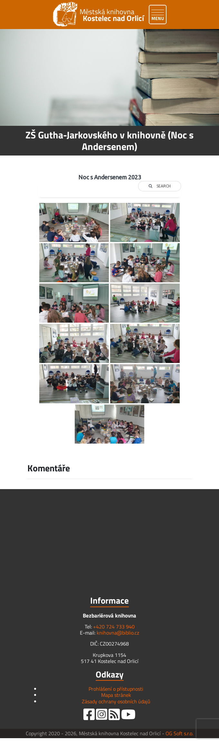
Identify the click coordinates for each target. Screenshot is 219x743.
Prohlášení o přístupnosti (116, 689)
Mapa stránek (116, 695)
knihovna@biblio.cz (118, 633)
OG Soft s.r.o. (179, 733)
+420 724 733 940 (114, 626)
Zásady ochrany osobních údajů (116, 701)
